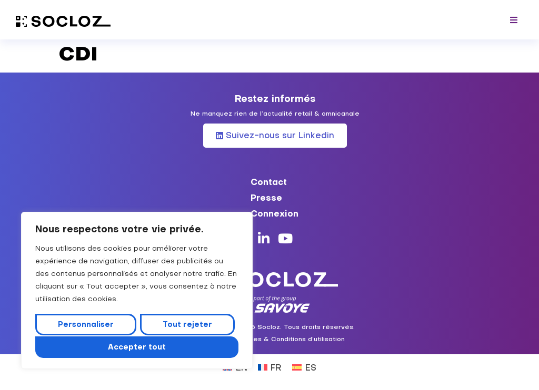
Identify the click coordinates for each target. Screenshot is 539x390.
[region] (137, 291)
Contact (269, 182)
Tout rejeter (187, 325)
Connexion (274, 213)
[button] (514, 20)
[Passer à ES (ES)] (304, 366)
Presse (266, 197)
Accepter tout (137, 347)
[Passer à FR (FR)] (270, 366)
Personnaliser (86, 325)
